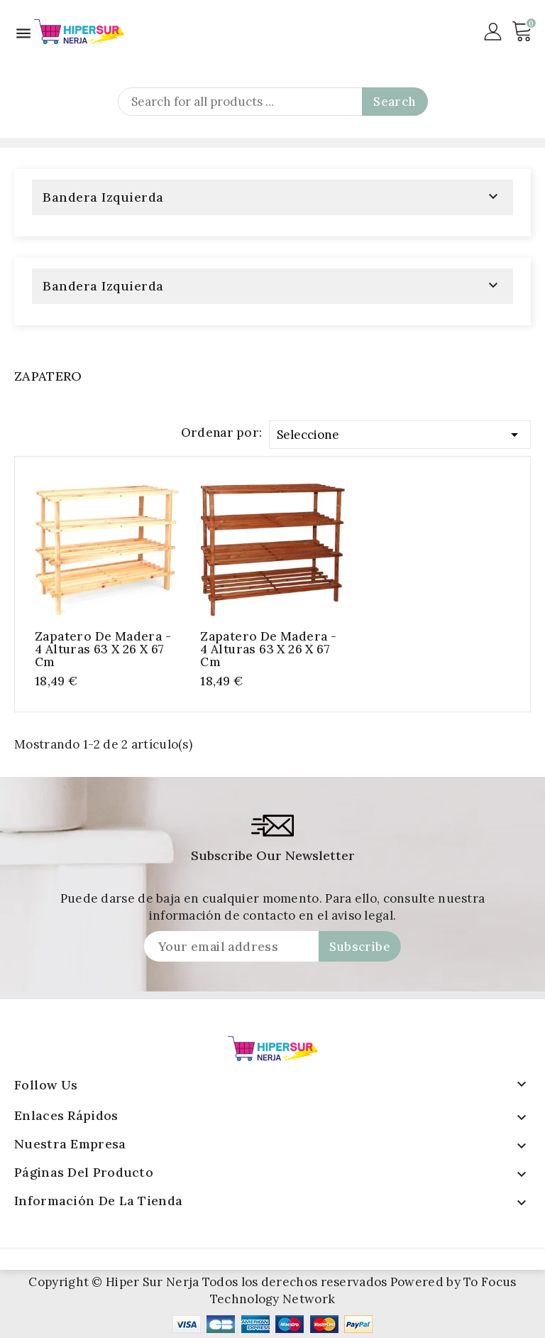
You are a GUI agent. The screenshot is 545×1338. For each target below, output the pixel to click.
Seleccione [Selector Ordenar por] (400, 432)
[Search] (273, 101)
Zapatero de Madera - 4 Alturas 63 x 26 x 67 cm (103, 649)
